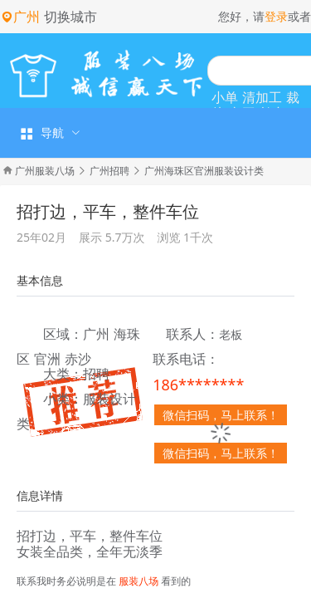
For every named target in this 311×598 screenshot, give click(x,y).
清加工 (262, 97)
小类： (63, 399)
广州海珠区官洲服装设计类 (204, 171)
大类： (63, 374)
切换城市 (70, 16)
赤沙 (78, 359)
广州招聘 (109, 171)
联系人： (192, 334)
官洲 (47, 359)
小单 (224, 97)
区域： (63, 334)
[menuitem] (48, 133)
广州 (96, 334)
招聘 (96, 374)
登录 (276, 16)
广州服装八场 (45, 171)
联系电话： (186, 359)
